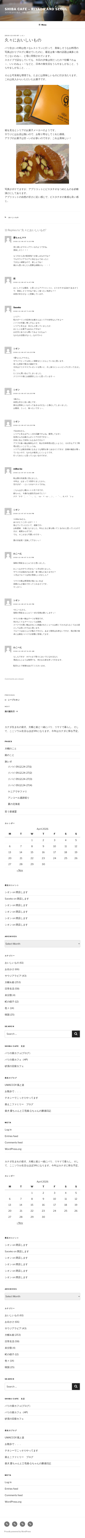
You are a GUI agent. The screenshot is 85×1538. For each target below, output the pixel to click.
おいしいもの (13, 217)
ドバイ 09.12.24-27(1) (20, 766)
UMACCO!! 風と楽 (14, 1085)
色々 (7, 1008)
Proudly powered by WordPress (17, 1531)
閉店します (22, 892)
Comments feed (14, 1142)
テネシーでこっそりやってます (21, 1097)
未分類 (8, 995)
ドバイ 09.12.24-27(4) (20, 785)
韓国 (7, 1014)
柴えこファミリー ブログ (19, 1104)
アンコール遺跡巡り (18, 797)
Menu (42, 25)
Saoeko (17, 307)
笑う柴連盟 (11, 811)
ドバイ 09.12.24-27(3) (20, 779)
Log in (8, 1129)
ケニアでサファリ (17, 791)
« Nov (20, 870)
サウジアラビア (13, 975)
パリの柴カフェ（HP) (16, 1059)
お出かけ (9, 969)
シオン (22, 35)
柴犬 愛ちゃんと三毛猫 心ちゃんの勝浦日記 (28, 1110)
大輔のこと (11, 748)
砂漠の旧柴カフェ (14, 1066)
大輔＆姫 (9, 982)
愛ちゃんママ (19, 237)
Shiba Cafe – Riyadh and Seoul (36, 9)
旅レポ (8, 761)
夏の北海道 (14, 804)
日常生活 (9, 988)
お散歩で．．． (13, 1091)
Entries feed (11, 1136)
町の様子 (9, 1001)
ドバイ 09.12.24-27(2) (20, 772)
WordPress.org (13, 1149)
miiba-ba (17, 469)
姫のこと (9, 755)
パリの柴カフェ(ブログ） (18, 1053)
